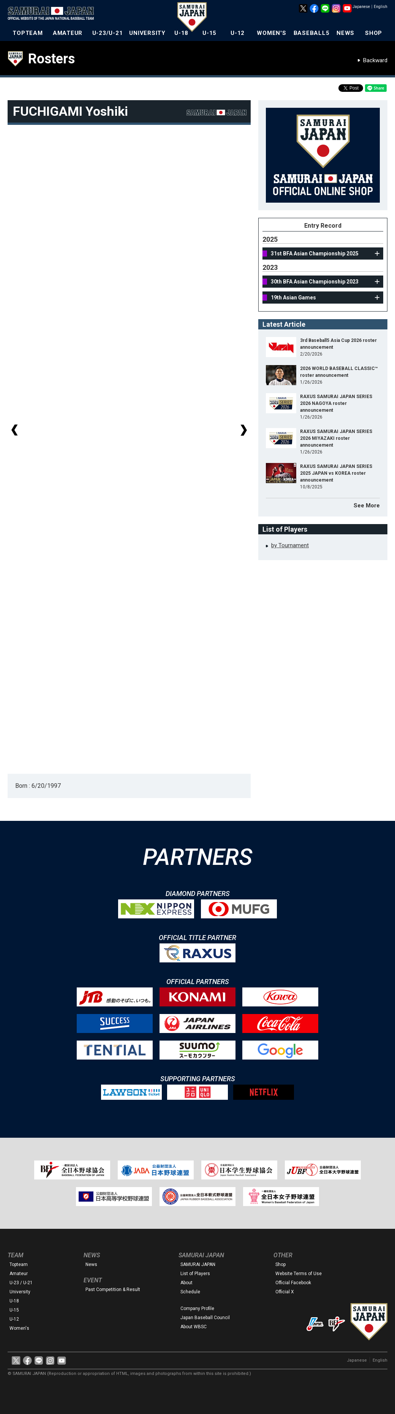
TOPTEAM (28, 33)
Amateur (18, 1273)
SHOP (373, 33)
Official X (284, 1291)
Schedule (190, 1291)
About (186, 1282)
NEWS (345, 33)
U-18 (181, 33)
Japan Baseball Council (205, 1317)
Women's (19, 1328)
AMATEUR (67, 33)
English (380, 7)
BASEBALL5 (312, 33)
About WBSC (193, 1326)
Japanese (361, 7)
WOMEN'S (271, 33)
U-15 (209, 33)
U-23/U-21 (107, 33)
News (91, 1264)
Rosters (51, 59)
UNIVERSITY (147, 33)
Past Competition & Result (112, 1289)
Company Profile (197, 1308)
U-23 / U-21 (21, 1282)
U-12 (238, 33)
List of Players (195, 1273)
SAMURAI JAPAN (197, 1264)
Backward (375, 60)
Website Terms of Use (298, 1273)
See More (367, 505)
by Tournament (290, 545)
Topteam (18, 1264)
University (19, 1291)
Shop (280, 1264)
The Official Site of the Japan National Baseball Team (53, 14)
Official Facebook (293, 1282)
